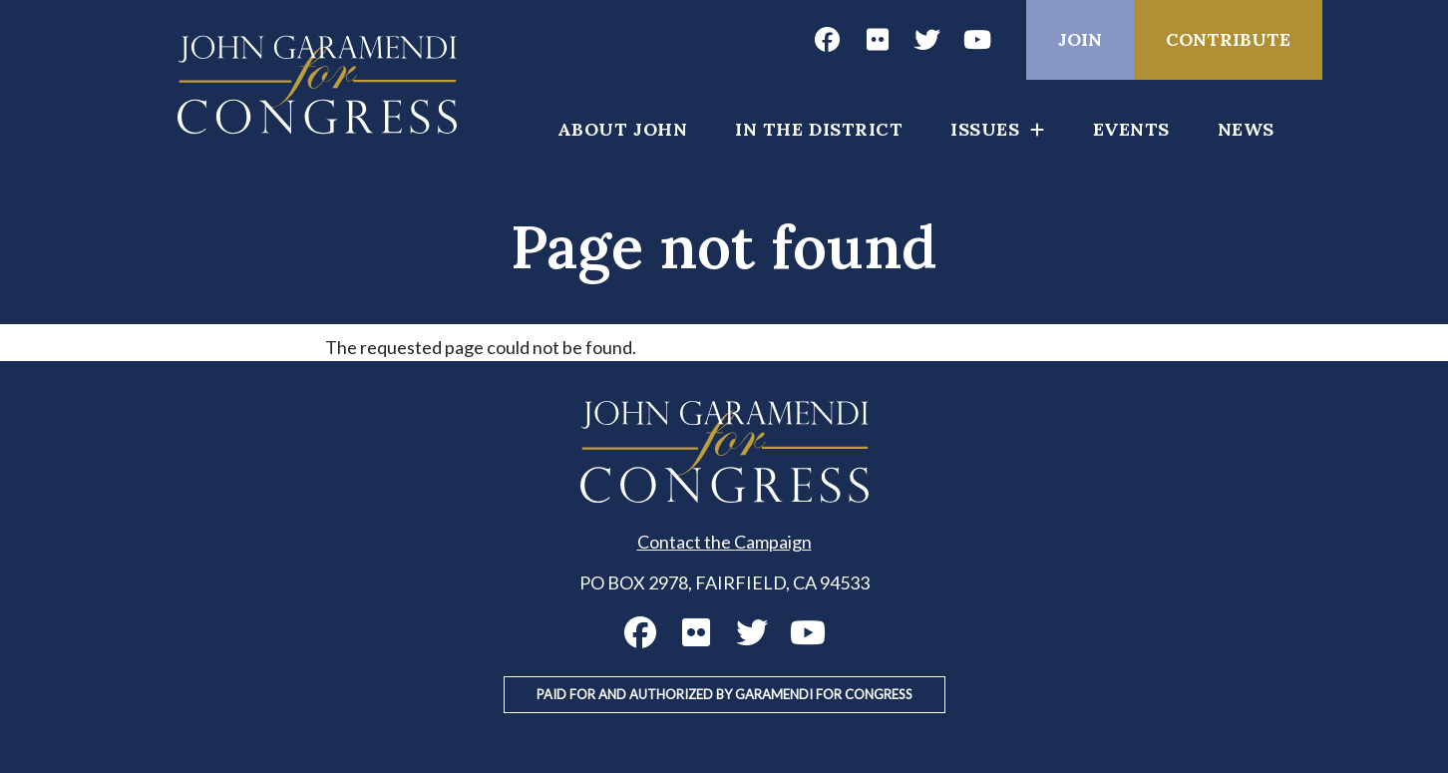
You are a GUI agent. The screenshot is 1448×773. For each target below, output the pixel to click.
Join (1080, 39)
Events (1131, 129)
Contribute (1228, 39)
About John (622, 129)
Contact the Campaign (724, 542)
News (1246, 129)
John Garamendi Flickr (877, 40)
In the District (819, 129)
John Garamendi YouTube (976, 40)
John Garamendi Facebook (827, 40)
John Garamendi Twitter (926, 40)
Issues (984, 129)
